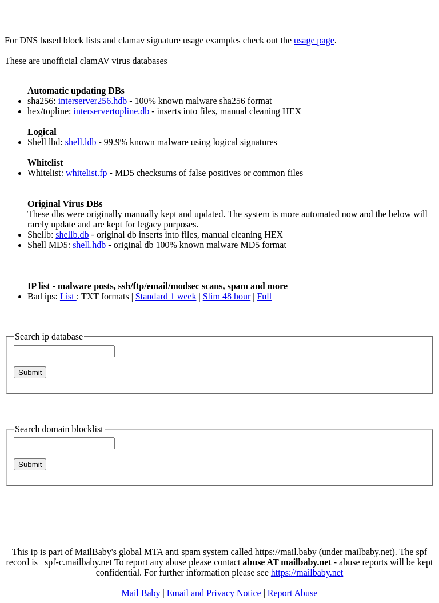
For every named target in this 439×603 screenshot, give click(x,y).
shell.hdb (89, 245)
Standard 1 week (166, 296)
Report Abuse (293, 593)
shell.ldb (81, 142)
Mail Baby (141, 593)
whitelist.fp (86, 173)
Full (264, 296)
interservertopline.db (111, 111)
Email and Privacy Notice (214, 593)
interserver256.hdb (92, 101)
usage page (314, 40)
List (68, 296)
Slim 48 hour (227, 296)
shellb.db (72, 234)
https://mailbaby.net (307, 572)
